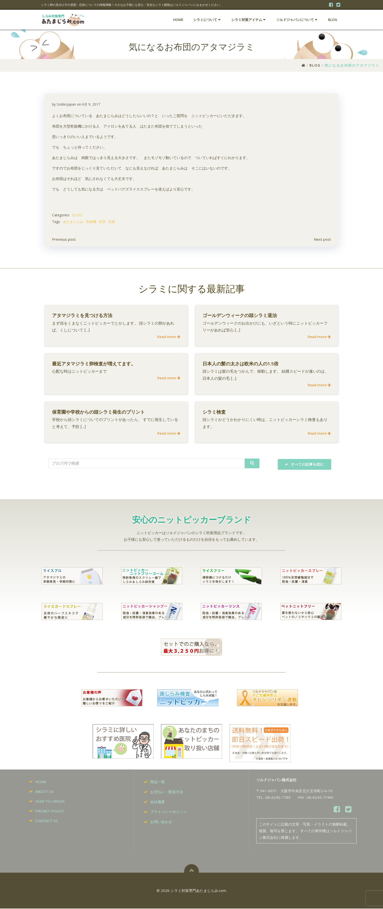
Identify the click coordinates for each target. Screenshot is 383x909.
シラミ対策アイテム (248, 19)
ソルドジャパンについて (297, 19)
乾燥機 (91, 222)
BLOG (332, 19)
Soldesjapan (66, 104)
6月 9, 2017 (91, 104)
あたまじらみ (73, 222)
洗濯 (111, 222)
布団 (102, 222)
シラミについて (207, 19)
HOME (178, 19)
